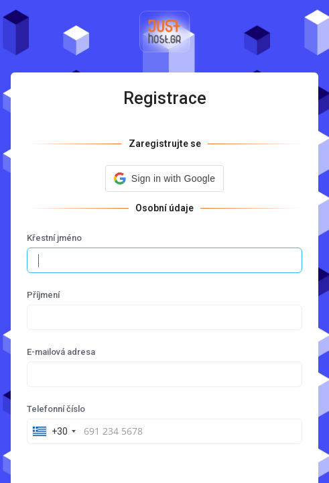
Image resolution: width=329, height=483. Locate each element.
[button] (164, 178)
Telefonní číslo (56, 409)
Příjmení (43, 295)
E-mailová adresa (61, 352)
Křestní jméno (54, 238)
